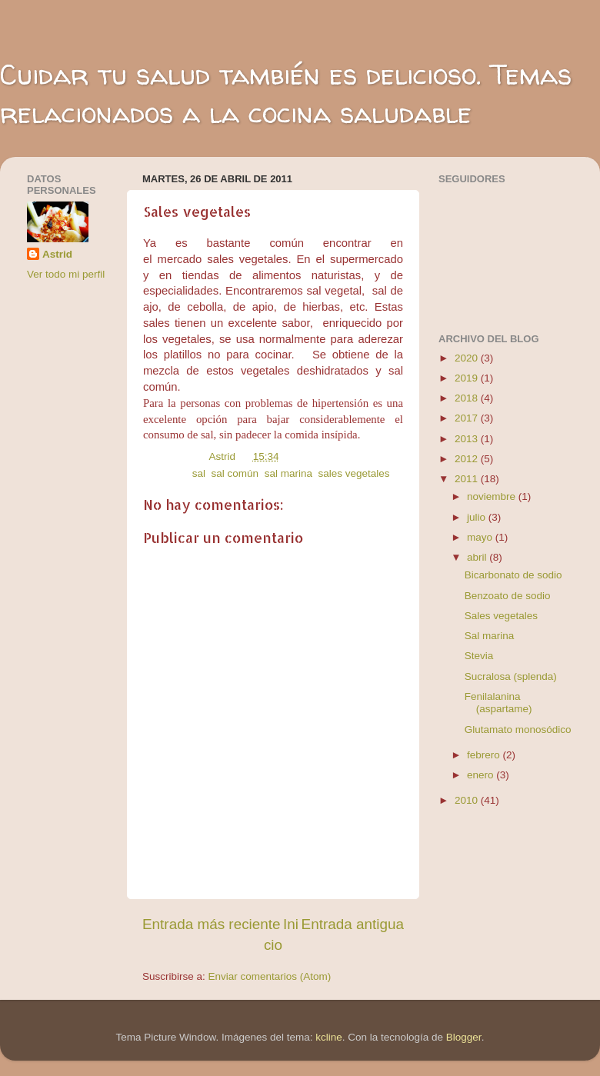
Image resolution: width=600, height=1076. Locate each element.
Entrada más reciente (211, 924)
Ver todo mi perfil (66, 274)
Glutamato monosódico (518, 729)
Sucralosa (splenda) (511, 676)
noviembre (492, 496)
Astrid (57, 254)
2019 (468, 378)
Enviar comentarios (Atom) (270, 976)
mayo (481, 537)
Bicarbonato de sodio (513, 575)
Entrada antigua (353, 924)
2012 (468, 459)
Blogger (464, 1037)
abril (478, 557)
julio (477, 517)
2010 (468, 800)
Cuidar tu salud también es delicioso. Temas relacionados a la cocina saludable (286, 93)
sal (198, 473)
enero (481, 775)
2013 (468, 439)
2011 (468, 479)
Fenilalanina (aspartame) (498, 703)
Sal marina (490, 635)
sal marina (288, 473)
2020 (468, 358)
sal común (235, 473)
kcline (328, 1037)
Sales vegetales (501, 615)
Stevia (479, 655)
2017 (468, 418)
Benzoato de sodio (508, 595)
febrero (485, 755)
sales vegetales (353, 473)
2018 (468, 398)
